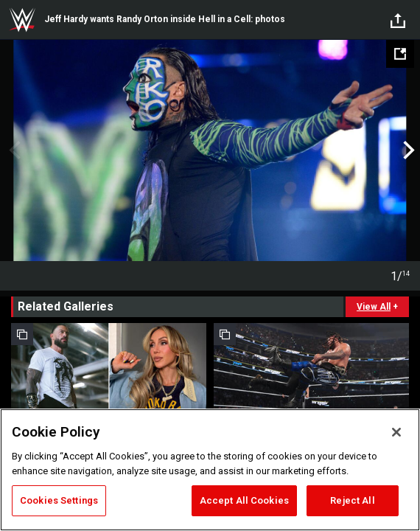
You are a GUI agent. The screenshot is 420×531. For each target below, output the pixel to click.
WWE (22, 19)
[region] (210, 470)
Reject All (352, 500)
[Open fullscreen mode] (400, 54)
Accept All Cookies (244, 500)
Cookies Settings (59, 500)
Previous (13, 150)
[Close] (396, 432)
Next (407, 150)
